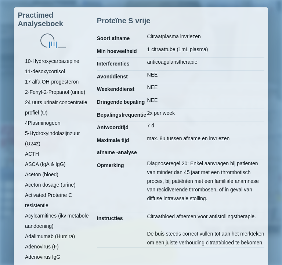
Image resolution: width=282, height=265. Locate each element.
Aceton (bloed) (41, 174)
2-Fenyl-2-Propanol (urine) (55, 92)
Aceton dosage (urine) (50, 185)
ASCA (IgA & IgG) (45, 164)
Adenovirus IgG (43, 257)
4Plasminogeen (43, 123)
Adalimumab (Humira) (50, 236)
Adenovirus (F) (42, 247)
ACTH (32, 154)
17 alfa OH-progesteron (52, 82)
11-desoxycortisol (45, 71)
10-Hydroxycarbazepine (52, 61)
